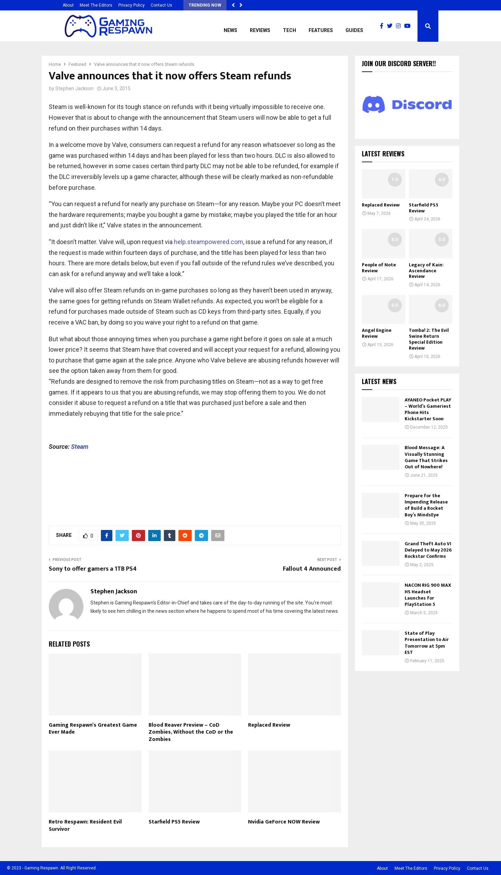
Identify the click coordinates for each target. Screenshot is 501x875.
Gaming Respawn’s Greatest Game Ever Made (93, 728)
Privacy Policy (131, 5)
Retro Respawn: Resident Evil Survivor (85, 825)
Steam (79, 446)
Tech (289, 30)
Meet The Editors (96, 5)
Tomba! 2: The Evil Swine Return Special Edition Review (429, 339)
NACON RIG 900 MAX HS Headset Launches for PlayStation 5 (428, 594)
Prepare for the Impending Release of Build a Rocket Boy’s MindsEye (426, 505)
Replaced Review (269, 725)
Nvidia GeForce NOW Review (284, 822)
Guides (354, 30)
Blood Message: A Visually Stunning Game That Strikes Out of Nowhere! (426, 457)
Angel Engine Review (376, 333)
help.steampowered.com (208, 241)
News (230, 30)
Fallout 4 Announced (312, 569)
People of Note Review (379, 268)
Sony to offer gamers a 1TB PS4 (93, 569)
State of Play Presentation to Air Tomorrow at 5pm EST (427, 642)
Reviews (260, 30)
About (68, 5)
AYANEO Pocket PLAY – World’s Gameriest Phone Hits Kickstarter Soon (428, 409)
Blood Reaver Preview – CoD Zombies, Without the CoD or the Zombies (191, 732)
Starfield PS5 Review (174, 822)
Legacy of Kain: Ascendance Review (426, 271)
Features (321, 30)
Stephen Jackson (74, 88)
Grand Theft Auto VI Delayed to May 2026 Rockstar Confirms (428, 550)
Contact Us (161, 5)
